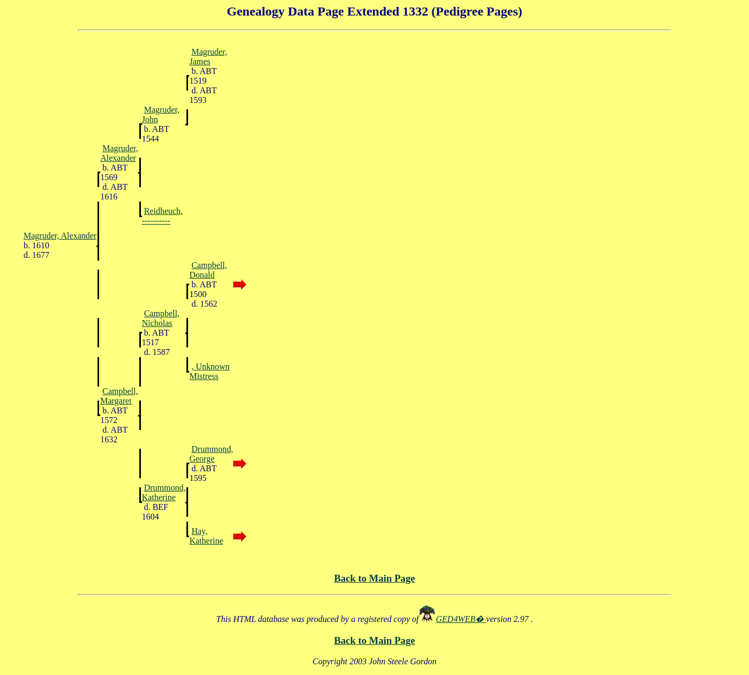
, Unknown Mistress (209, 371)
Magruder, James (208, 56)
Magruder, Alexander (119, 153)
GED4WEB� (461, 619)
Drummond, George (211, 453)
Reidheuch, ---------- (162, 215)
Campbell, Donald (208, 270)
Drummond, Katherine (164, 492)
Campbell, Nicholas (160, 318)
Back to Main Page (374, 578)
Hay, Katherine (206, 535)
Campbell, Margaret (119, 396)
